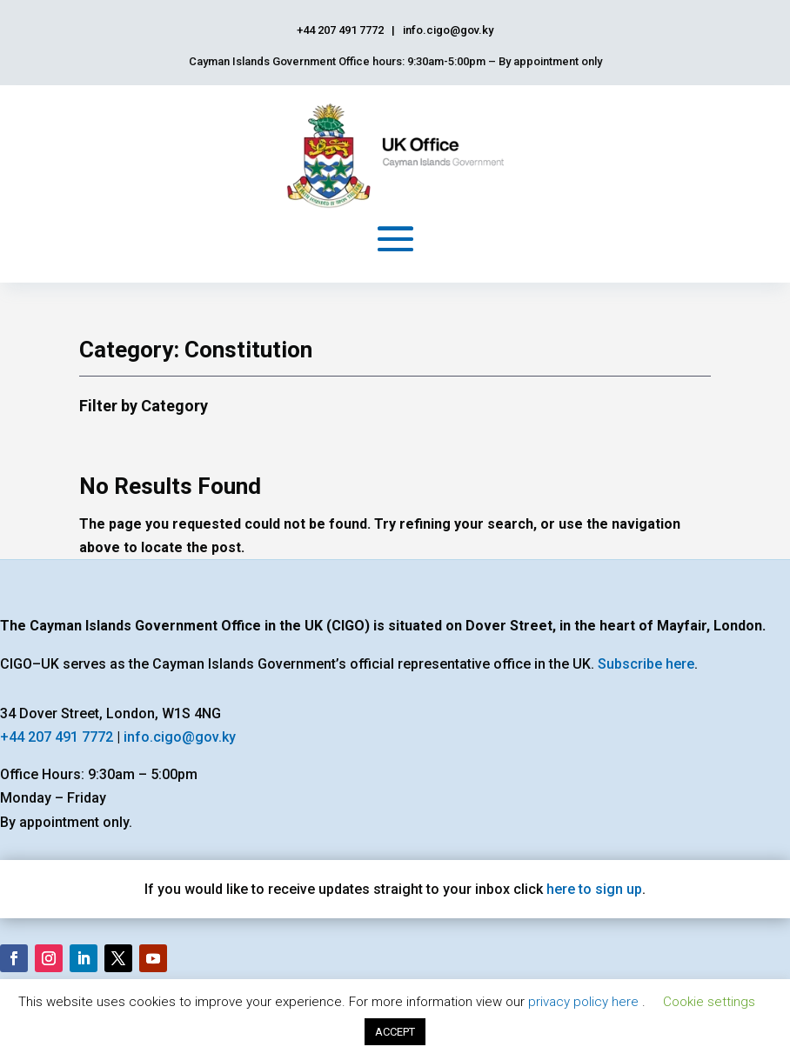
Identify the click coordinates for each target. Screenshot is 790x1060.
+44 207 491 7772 (56, 737)
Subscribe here (646, 664)
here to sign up (594, 889)
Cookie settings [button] (709, 1002)
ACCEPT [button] (395, 1031)
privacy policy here (585, 1002)
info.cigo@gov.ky (180, 737)
